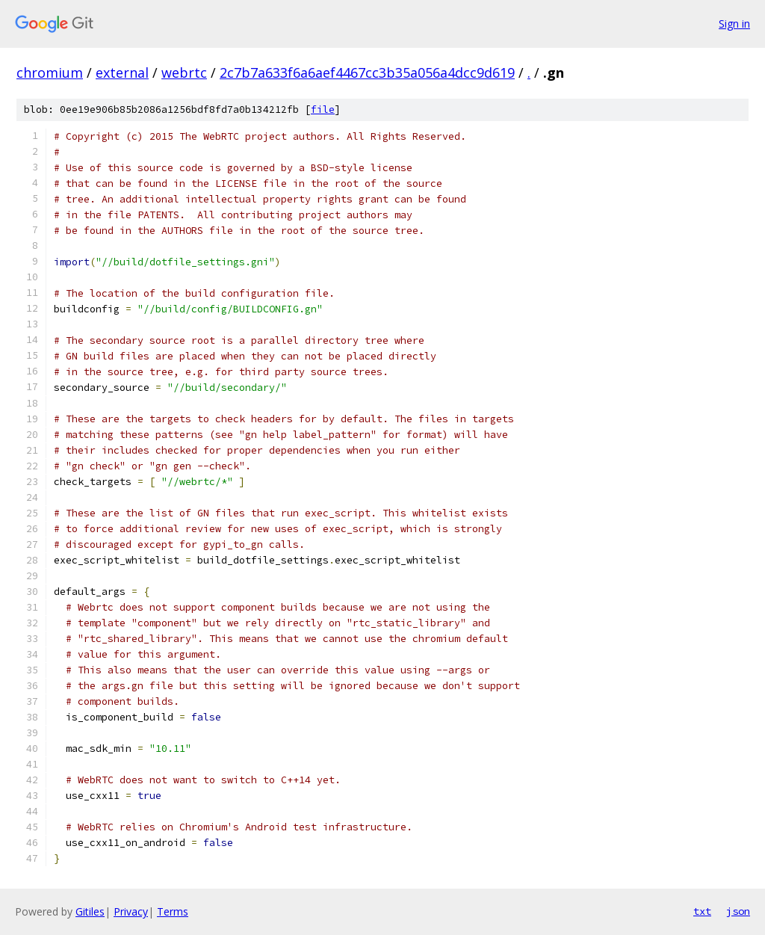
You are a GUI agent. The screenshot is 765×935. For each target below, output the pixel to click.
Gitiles (90, 911)
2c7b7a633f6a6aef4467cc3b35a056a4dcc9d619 (367, 72)
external (122, 72)
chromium (49, 72)
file (323, 109)
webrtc (184, 72)
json (738, 911)
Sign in (734, 23)
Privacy (131, 911)
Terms (172, 911)
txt (702, 911)
